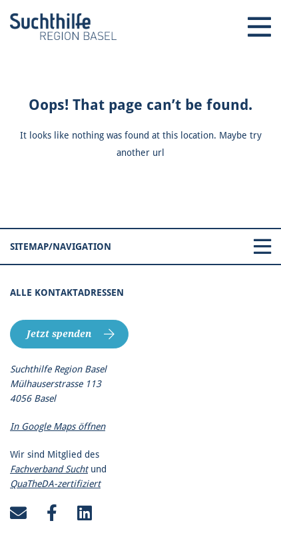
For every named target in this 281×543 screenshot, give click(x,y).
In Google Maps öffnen (57, 426)
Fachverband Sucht (49, 469)
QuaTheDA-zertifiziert (55, 483)
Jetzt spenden (59, 333)
